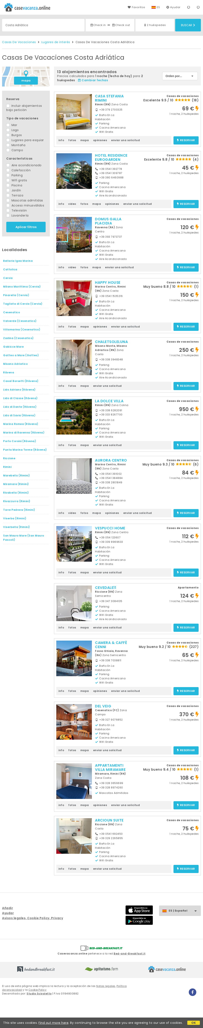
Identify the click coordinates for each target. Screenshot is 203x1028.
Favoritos (136, 7)
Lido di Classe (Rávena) (20, 398)
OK (193, 1023)
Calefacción (18, 170)
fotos (72, 140)
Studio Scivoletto (39, 993)
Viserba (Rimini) (14, 518)
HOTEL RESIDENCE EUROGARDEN (111, 157)
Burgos (14, 135)
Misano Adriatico (15, 364)
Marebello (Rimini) (16, 475)
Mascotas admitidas (24, 200)
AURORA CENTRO (111, 460)
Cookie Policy (37, 990)
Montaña (15, 145)
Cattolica (10, 269)
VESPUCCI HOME (110, 528)
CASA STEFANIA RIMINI (109, 98)
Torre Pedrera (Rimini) (19, 510)
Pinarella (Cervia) (16, 295)
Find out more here (53, 1023)
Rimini (7, 467)
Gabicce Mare (13, 346)
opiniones (100, 140)
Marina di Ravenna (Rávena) (23, 432)
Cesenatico (11, 312)
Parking (14, 175)
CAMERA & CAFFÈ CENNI (111, 644)
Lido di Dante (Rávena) (19, 407)
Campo (14, 150)
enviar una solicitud (125, 140)
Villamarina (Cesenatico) (21, 329)
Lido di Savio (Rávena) (19, 415)
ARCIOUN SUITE (109, 820)
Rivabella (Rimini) (16, 492)
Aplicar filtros (26, 227)
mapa (26, 81)
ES (158, 7)
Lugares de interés (55, 42)
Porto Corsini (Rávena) (19, 441)
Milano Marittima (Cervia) (22, 286)
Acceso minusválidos (25, 205)
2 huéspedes (154, 25)
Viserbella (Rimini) (16, 527)
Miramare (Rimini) (16, 484)
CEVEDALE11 (105, 587)
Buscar (188, 25)
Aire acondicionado (24, 165)
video (72, 204)
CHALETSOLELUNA (111, 341)
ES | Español (185, 911)
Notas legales (105, 986)
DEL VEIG (103, 706)
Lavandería (17, 215)
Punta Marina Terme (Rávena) (25, 449)
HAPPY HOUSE (108, 282)
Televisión (16, 210)
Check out (121, 25)
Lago (12, 130)
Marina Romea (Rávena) (20, 424)
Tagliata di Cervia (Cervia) (22, 304)
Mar (11, 125)
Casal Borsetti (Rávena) (21, 381)
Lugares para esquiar (25, 140)
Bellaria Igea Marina (18, 261)
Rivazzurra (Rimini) (16, 501)
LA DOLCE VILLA (109, 401)
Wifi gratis (16, 180)
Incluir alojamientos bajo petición (24, 108)
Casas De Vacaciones (19, 42)
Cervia (8, 278)
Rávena (8, 372)
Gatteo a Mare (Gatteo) (21, 355)
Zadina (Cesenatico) (18, 338)
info (61, 140)
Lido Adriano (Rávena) (19, 389)
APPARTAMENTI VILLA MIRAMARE (110, 767)
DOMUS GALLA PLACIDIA (108, 221)
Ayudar (173, 7)
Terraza (14, 195)
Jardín (13, 190)
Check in (98, 25)
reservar (186, 140)
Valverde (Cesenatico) (20, 321)
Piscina (14, 185)
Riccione (9, 458)
